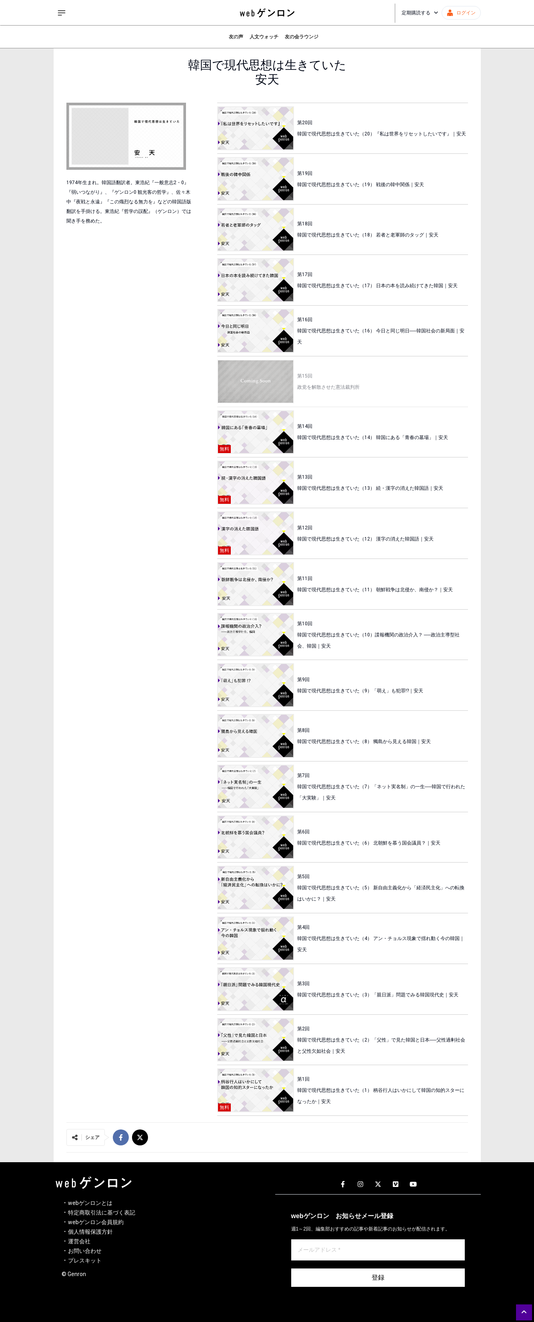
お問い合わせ (85, 1251)
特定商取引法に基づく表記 (101, 1212)
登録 (378, 1277)
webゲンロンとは (90, 1203)
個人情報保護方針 (90, 1232)
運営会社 (79, 1241)
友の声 (236, 37)
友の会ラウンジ (301, 37)
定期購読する (420, 13)
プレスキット (85, 1260)
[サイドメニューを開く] (62, 13)
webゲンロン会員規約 (96, 1222)
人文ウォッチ (264, 37)
